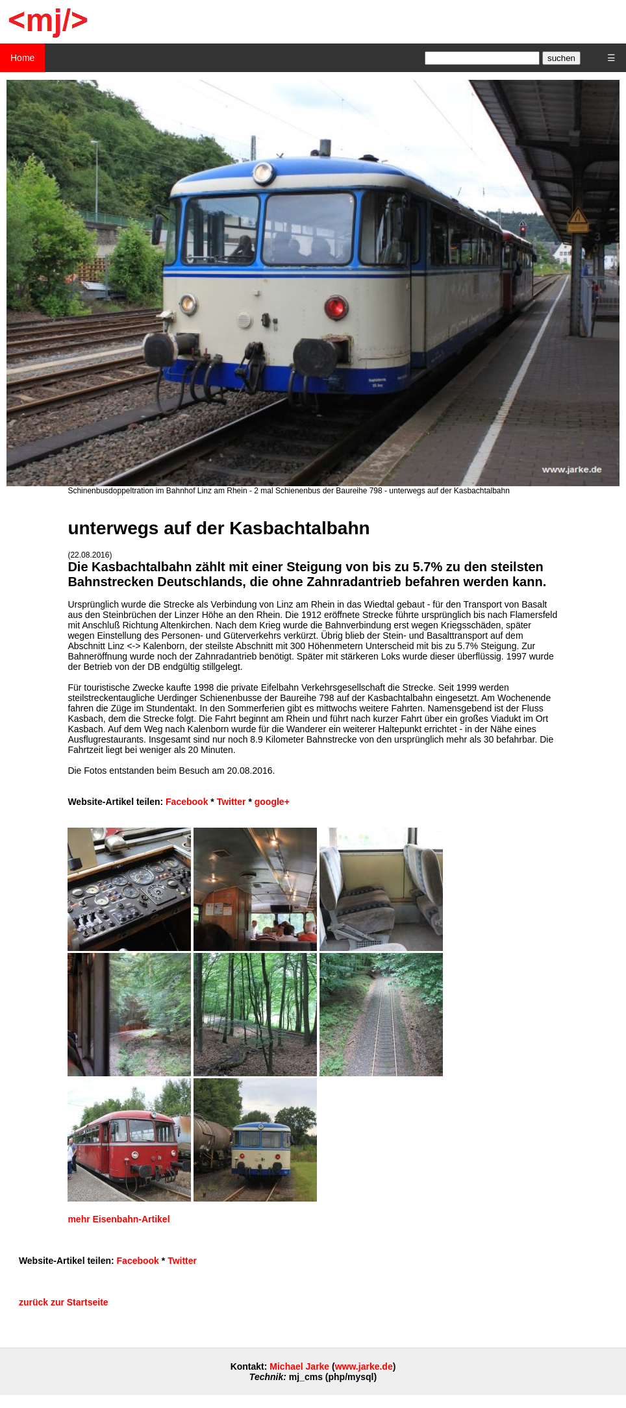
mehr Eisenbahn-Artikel (118, 1219)
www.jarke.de (364, 1366)
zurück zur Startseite (63, 1302)
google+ (272, 802)
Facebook (187, 802)
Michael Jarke (299, 1366)
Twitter (231, 802)
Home (22, 58)
